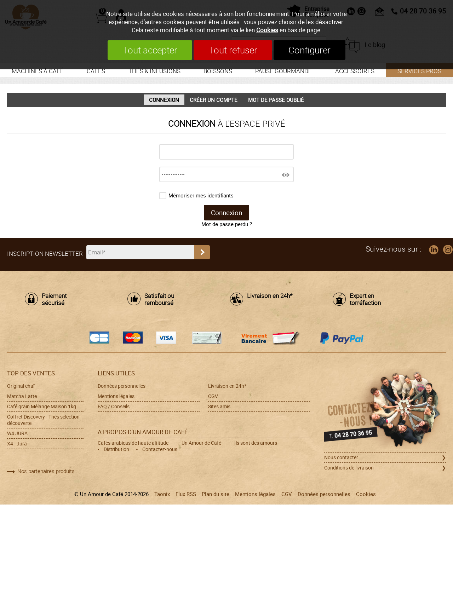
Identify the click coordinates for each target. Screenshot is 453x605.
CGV (213, 396)
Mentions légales (116, 396)
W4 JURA (17, 433)
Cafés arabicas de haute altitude (133, 443)
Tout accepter (149, 50)
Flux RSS (186, 493)
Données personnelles (121, 386)
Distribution (116, 449)
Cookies (267, 30)
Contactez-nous (159, 449)
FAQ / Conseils (114, 406)
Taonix (162, 493)
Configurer (309, 50)
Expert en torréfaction (365, 299)
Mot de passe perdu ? (226, 223)
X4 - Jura (17, 443)
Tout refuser (232, 50)
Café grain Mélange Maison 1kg (41, 406)
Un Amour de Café (201, 443)
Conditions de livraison (349, 468)
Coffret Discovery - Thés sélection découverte (43, 420)
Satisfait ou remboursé (159, 299)
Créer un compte (213, 99)
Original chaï (20, 386)
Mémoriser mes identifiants (201, 195)
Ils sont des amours (255, 443)
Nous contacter (341, 457)
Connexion (164, 99)
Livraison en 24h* (269, 296)
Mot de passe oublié (276, 99)
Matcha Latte (22, 396)
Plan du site (215, 493)
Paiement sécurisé (54, 299)
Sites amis (219, 406)
